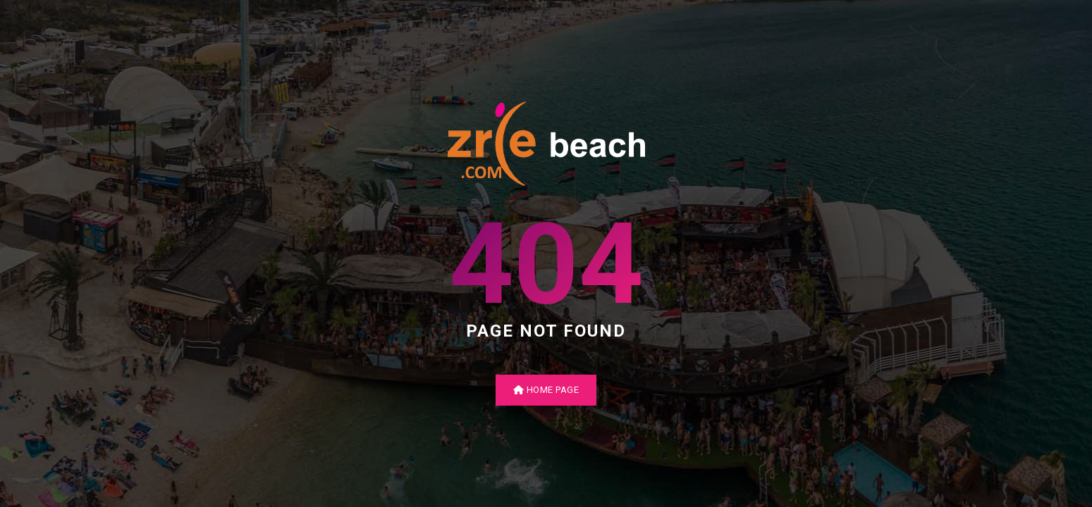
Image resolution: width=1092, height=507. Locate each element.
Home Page (546, 389)
